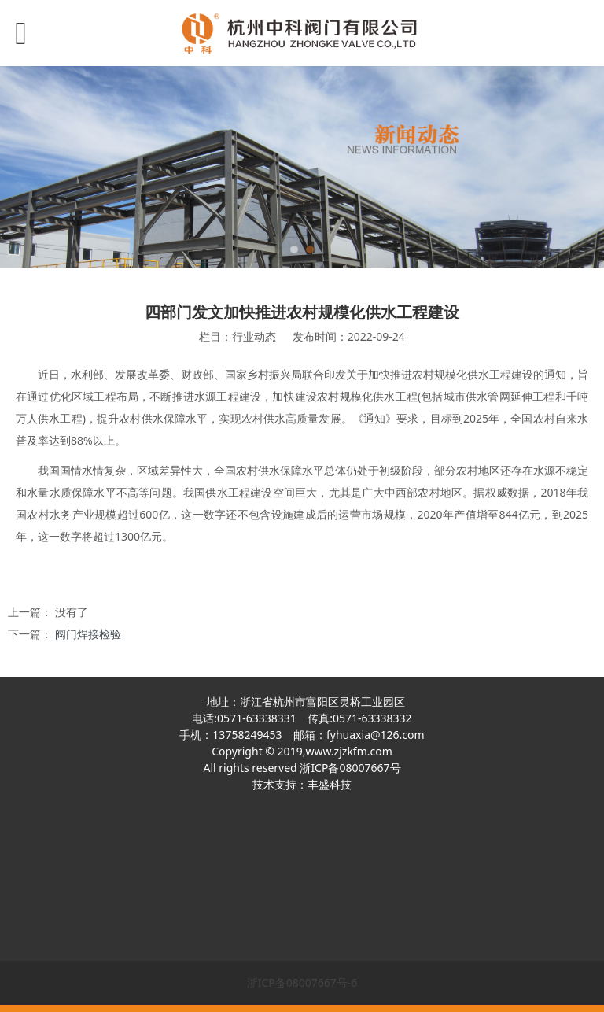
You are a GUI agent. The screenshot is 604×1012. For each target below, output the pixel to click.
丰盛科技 (330, 784)
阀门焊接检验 (88, 633)
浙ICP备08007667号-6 (302, 982)
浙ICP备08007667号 (350, 767)
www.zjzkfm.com (348, 751)
